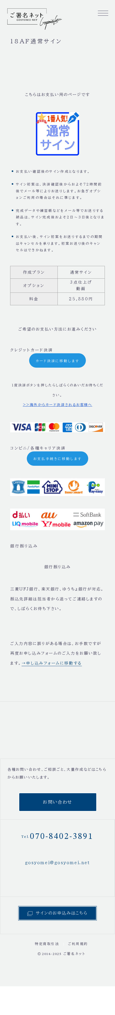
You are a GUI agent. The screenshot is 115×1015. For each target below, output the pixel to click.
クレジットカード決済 (31, 350)
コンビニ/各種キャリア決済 (38, 448)
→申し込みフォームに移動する (52, 663)
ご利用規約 (78, 944)
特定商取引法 (47, 944)
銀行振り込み (24, 546)
